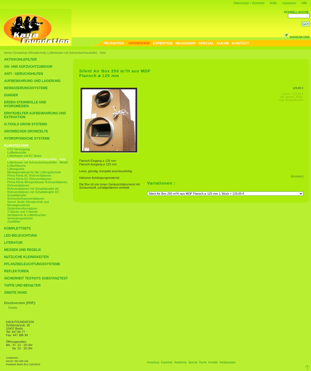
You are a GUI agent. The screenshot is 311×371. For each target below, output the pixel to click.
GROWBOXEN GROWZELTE (26, 131)
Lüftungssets (15, 169)
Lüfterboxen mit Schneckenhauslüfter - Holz (76, 52)
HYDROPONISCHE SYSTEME (27, 138)
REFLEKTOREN (16, 271)
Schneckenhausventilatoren (25, 198)
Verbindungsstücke (20, 218)
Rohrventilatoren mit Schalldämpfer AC (33, 188)
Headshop (180, 362)
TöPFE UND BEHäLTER (22, 285)
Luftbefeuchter (16, 152)
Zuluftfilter (13, 221)
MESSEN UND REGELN (22, 250)
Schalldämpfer (16, 195)
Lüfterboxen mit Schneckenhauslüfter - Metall (37, 162)
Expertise (167, 362)
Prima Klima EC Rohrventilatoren (29, 178)
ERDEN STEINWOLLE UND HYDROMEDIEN (25, 104)
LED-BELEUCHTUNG (20, 235)
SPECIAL (206, 43)
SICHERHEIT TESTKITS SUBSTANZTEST (36, 278)
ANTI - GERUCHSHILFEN (23, 74)
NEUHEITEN (114, 43)
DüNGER (11, 95)
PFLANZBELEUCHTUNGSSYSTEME (32, 264)
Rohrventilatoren (18, 185)
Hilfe (304, 3)
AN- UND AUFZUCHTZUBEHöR (28, 67)
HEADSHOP (186, 43)
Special (192, 362)
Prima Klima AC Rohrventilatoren (29, 175)
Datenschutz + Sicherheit (249, 3)
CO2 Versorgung (18, 149)
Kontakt (213, 362)
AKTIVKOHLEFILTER (20, 59)
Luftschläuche (16, 165)
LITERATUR (13, 243)
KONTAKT (240, 43)
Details (13, 307)
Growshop (20, 52)
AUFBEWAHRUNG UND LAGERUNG (32, 81)
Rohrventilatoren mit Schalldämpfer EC (33, 192)
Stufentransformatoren (22, 208)
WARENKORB (296, 37)
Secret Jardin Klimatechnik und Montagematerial (28, 203)
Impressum (289, 3)
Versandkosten (294, 99)
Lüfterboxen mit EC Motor (24, 155)
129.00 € (298, 88)
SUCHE (223, 43)
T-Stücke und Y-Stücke (22, 211)
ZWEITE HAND (15, 292)
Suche (203, 362)
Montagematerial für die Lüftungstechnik (34, 172)
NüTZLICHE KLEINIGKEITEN (26, 257)
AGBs (273, 3)
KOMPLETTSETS (17, 228)
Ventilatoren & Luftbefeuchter (26, 215)
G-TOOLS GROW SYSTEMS (25, 124)
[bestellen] (297, 176)
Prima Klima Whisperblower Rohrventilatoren (37, 182)
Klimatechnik (37, 52)
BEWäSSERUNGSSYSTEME (26, 88)
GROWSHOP (139, 43)
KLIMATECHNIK (16, 146)
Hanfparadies (227, 362)
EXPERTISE (163, 43)
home (8, 52)
